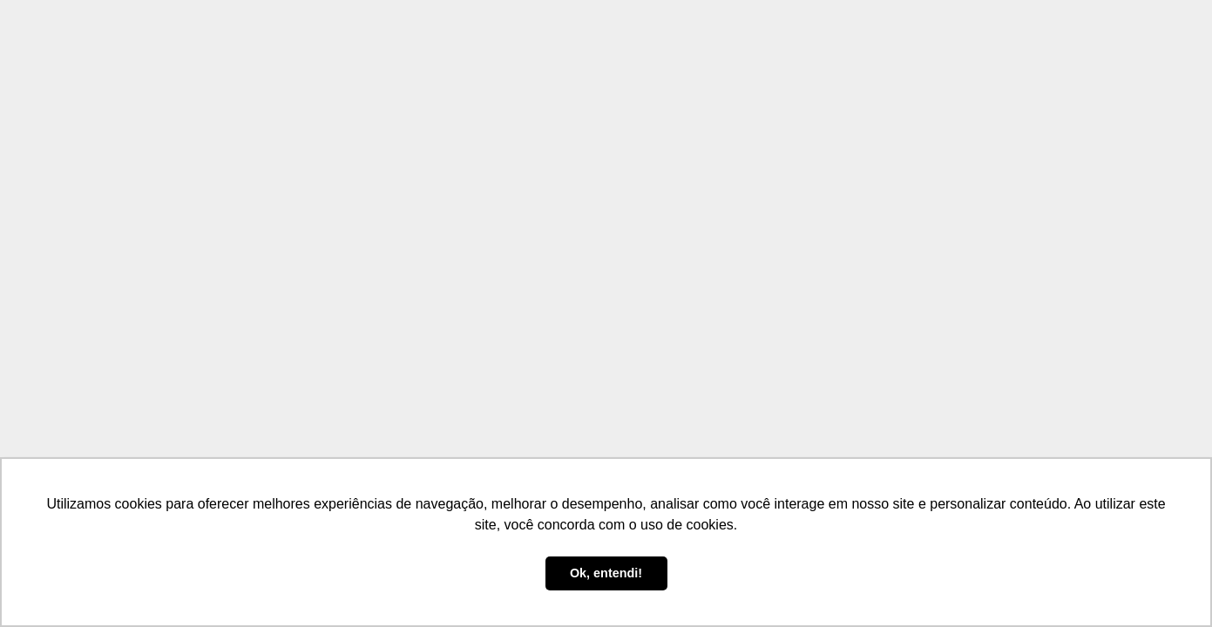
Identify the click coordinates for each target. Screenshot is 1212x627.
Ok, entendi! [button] (606, 573)
